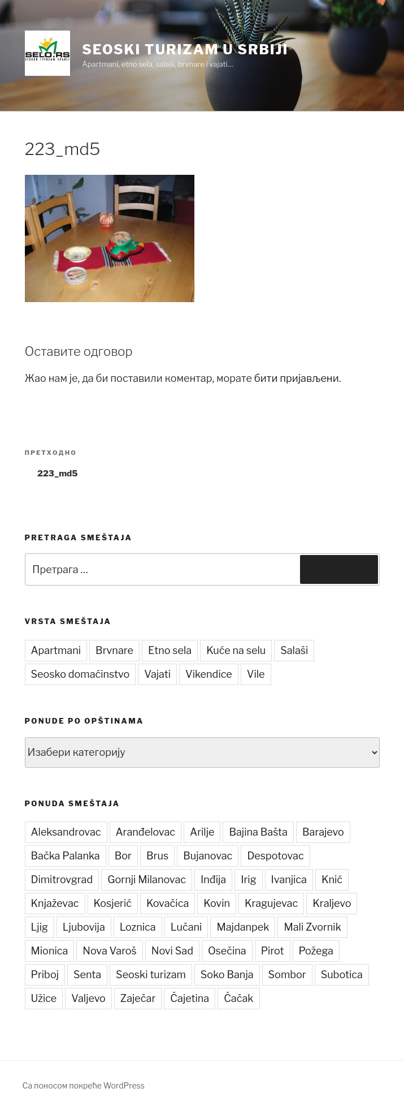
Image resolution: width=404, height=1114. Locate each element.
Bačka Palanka (65, 856)
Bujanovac (207, 856)
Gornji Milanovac (146, 879)
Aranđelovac (146, 832)
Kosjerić (113, 903)
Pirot (272, 951)
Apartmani (56, 650)
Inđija (213, 879)
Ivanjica (289, 879)
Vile (256, 674)
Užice (44, 998)
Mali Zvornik (312, 927)
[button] (47, 53)
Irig (248, 879)
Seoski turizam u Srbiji (185, 49)
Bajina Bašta (258, 832)
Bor (123, 856)
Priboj (45, 974)
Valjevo (88, 998)
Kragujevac (271, 903)
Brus (157, 856)
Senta (87, 974)
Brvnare (114, 650)
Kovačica (167, 903)
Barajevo (323, 832)
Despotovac (275, 856)
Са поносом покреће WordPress (84, 1085)
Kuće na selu (236, 650)
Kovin (216, 903)
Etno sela (170, 650)
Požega (316, 951)
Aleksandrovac (66, 832)
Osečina (227, 951)
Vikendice (208, 674)
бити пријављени (296, 378)
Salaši (294, 650)
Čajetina (189, 998)
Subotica (342, 974)
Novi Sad (172, 951)
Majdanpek (242, 927)
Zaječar (138, 998)
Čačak (238, 998)
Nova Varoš (109, 951)
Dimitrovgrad (62, 879)
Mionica (49, 951)
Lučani (186, 927)
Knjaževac (55, 903)
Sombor (287, 974)
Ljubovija (84, 927)
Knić (332, 879)
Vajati (157, 674)
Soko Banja (227, 974)
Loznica (138, 927)
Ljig (39, 927)
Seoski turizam (151, 974)
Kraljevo (331, 903)
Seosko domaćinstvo (80, 674)
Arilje (202, 832)
